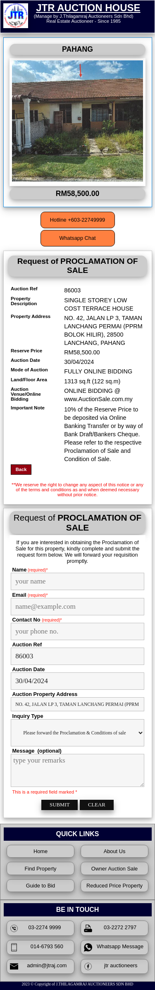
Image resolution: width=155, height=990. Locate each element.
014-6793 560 (36, 947)
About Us (115, 851)
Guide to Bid (40, 885)
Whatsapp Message (113, 947)
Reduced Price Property (114, 885)
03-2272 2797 (110, 928)
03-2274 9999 (35, 928)
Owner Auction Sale (114, 869)
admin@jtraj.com (38, 966)
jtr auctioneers (111, 966)
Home (40, 851)
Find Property (41, 869)
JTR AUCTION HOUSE (88, 7)
